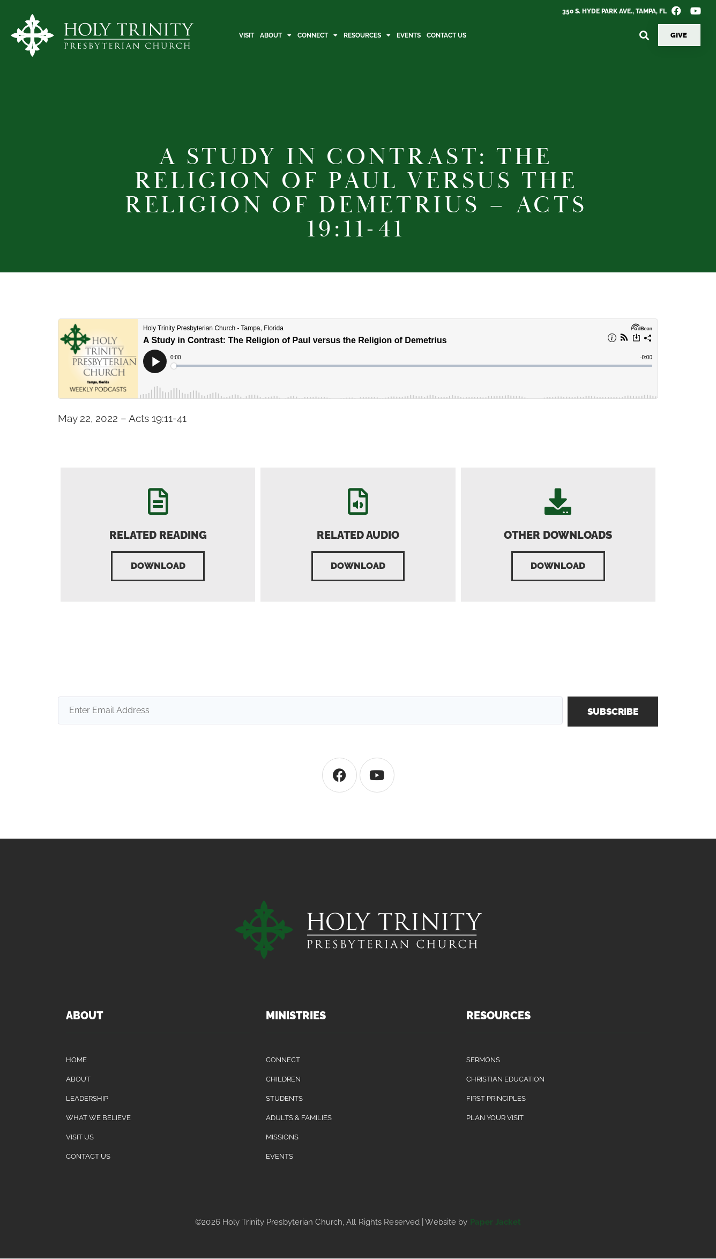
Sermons (483, 1060)
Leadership (87, 1099)
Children (283, 1080)
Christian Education (505, 1080)
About (276, 35)
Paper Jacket (495, 1222)
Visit (246, 35)
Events (409, 35)
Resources (367, 35)
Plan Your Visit (495, 1118)
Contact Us (446, 35)
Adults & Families (299, 1118)
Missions (282, 1138)
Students (284, 1099)
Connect (317, 35)
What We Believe (98, 1118)
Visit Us (80, 1138)
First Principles (496, 1099)
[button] (644, 35)
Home (76, 1060)
